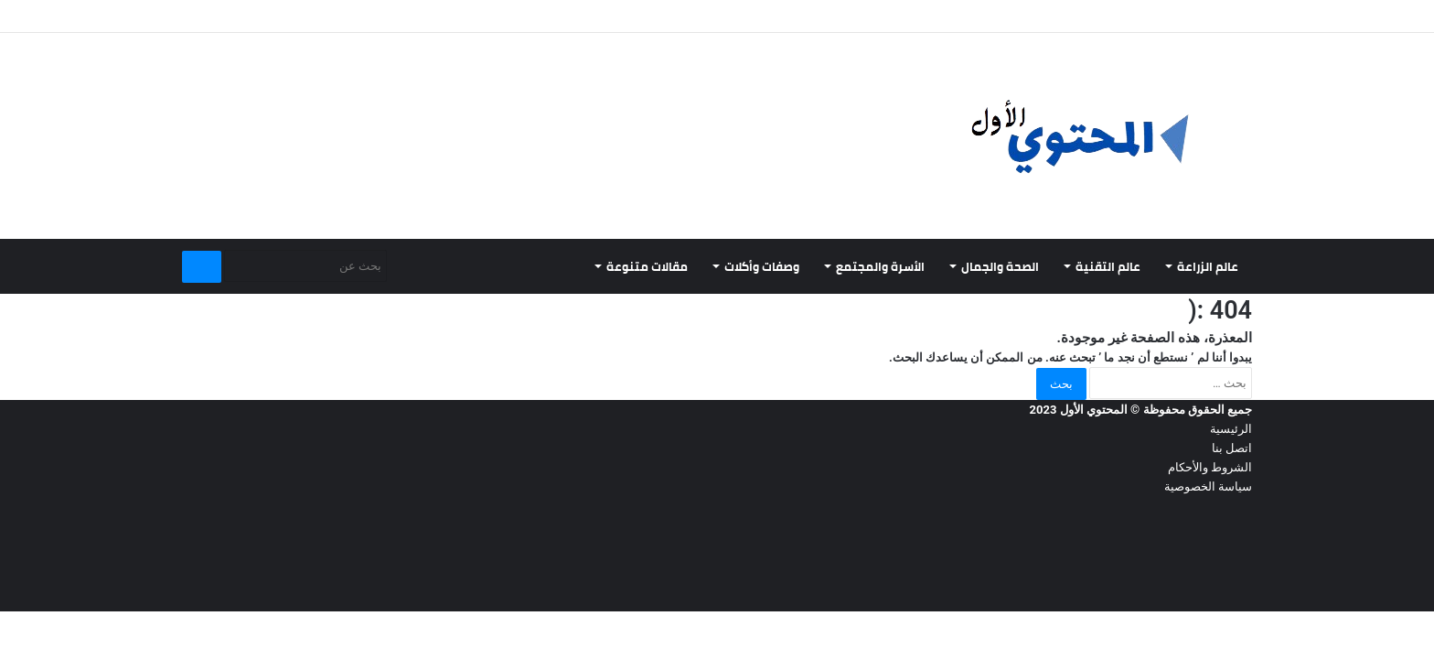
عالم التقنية (1108, 266)
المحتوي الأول (1094, 409)
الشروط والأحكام (1210, 467)
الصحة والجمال (1000, 266)
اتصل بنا (1232, 448)
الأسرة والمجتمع (880, 266)
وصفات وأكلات (761, 266)
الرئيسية (1231, 429)
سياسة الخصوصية (1208, 486)
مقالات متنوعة (647, 266)
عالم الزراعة (1207, 266)
